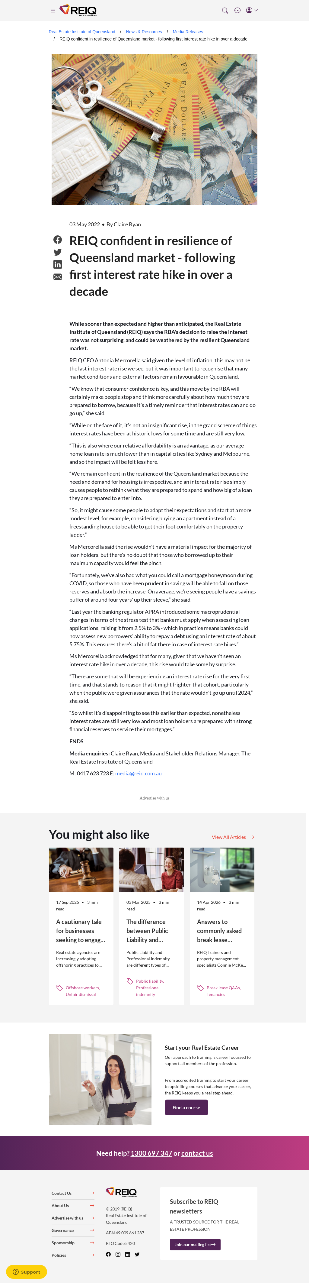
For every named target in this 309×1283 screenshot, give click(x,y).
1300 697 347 (151, 1153)
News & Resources (144, 31)
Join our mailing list (195, 1244)
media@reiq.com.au (138, 773)
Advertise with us (155, 798)
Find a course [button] (186, 1107)
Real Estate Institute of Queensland (82, 31)
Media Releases (188, 31)
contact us (197, 1153)
